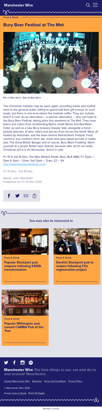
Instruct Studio (19, 393)
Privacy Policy (75, 381)
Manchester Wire (18, 5)
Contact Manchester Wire (17, 381)
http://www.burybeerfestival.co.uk (24, 164)
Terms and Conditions (55, 381)
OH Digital (39, 393)
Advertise (37, 381)
